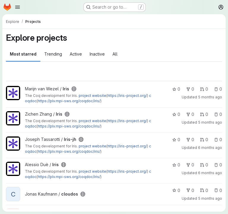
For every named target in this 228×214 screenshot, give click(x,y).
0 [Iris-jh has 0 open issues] (218, 139)
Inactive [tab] (97, 53)
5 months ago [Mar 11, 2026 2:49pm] (210, 198)
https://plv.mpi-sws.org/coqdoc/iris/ (69, 101)
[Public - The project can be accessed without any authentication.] (74, 88)
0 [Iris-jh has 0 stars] (176, 139)
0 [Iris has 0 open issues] (218, 89)
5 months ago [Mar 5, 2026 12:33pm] (210, 97)
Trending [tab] (53, 53)
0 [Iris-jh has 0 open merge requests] (204, 139)
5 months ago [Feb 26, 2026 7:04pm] (210, 122)
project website (92, 95)
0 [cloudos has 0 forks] (190, 190)
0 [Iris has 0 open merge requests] (204, 89)
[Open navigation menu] (17, 7)
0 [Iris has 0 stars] (176, 89)
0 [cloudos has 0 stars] (176, 190)
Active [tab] (76, 53)
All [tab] (115, 53)
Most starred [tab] (23, 53)
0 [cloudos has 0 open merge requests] (204, 190)
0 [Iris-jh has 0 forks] (190, 139)
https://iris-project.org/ (127, 95)
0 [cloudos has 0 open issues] (218, 190)
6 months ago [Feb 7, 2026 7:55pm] (210, 147)
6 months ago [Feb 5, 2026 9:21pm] (210, 173)
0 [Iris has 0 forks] (190, 89)
